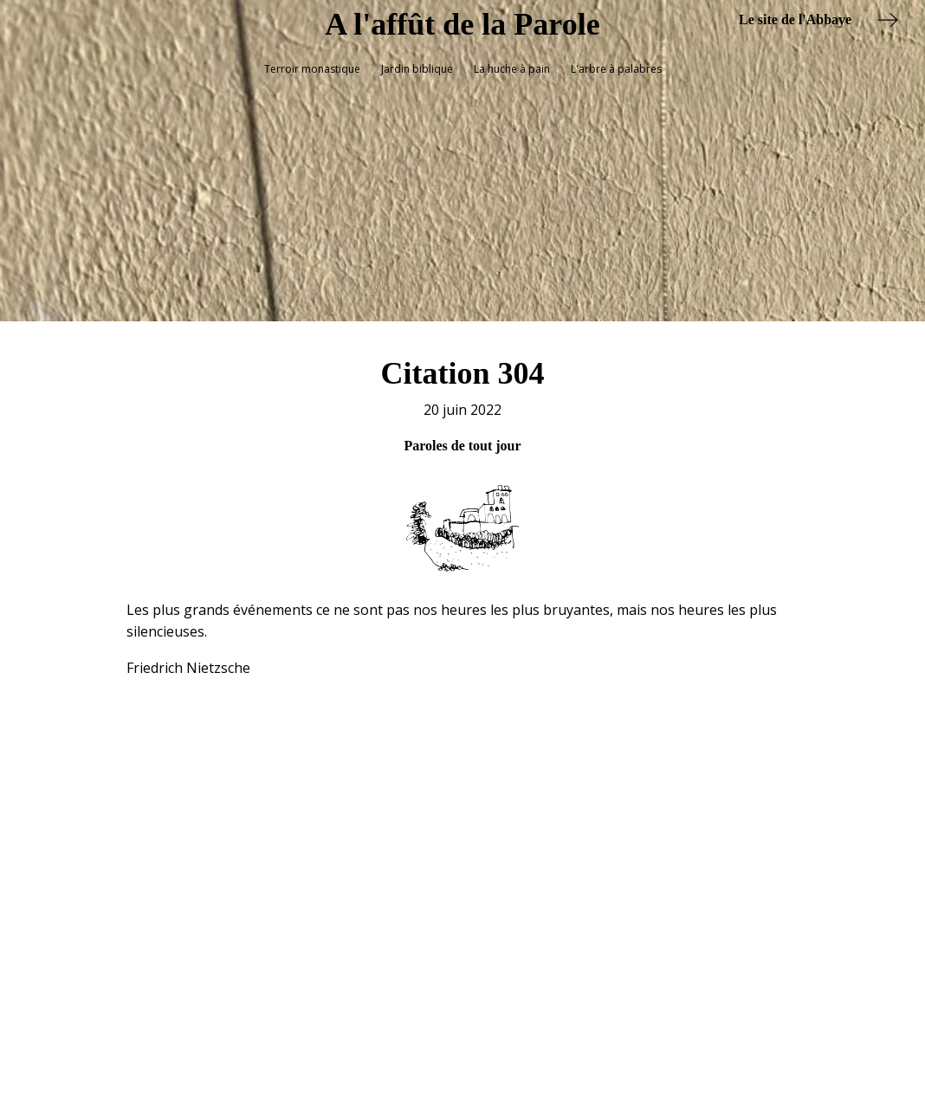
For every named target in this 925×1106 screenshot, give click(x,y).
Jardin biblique (417, 68)
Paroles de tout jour (462, 433)
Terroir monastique (312, 68)
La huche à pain (512, 68)
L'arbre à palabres (616, 68)
